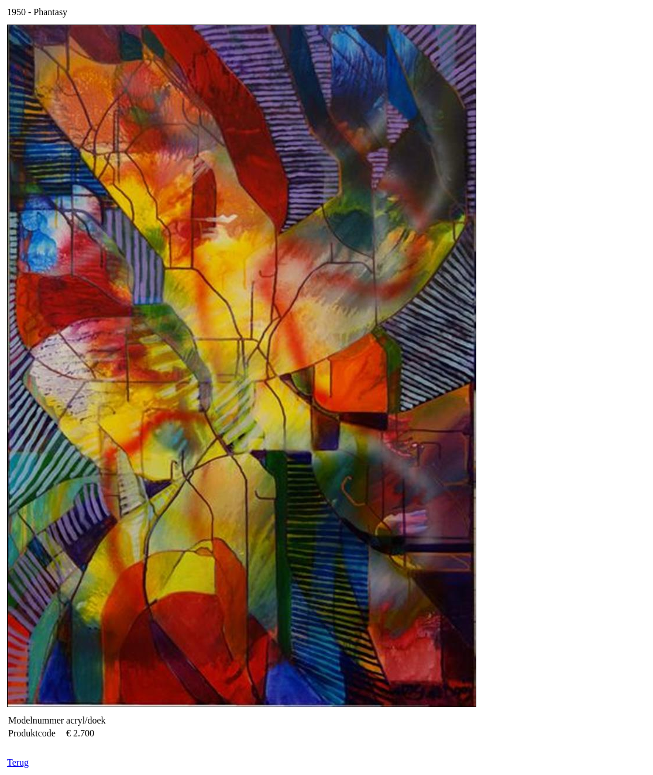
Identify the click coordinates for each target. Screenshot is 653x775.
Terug (18, 762)
